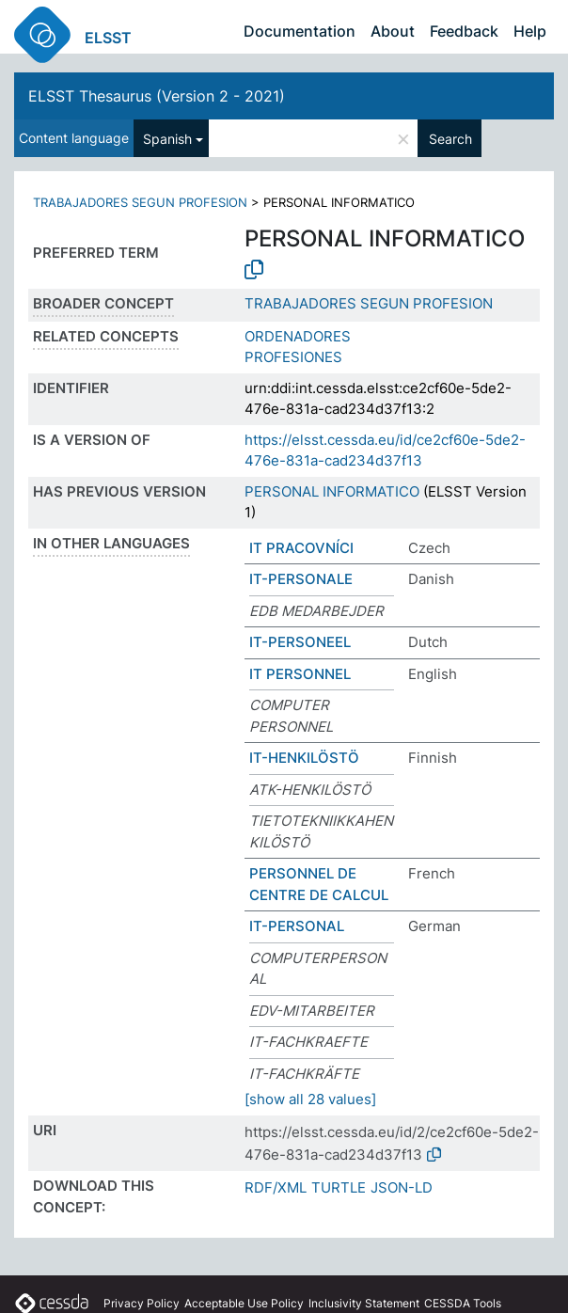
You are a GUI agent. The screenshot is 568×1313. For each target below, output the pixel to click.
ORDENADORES (298, 336)
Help (529, 31)
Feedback (464, 31)
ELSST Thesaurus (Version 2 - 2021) (156, 96)
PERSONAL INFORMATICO (332, 491)
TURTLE (338, 1187)
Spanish (167, 139)
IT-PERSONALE (301, 579)
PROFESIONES (293, 357)
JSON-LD (402, 1187)
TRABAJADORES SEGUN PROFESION (140, 202)
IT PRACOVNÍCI (301, 548)
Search (450, 139)
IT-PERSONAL (296, 926)
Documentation (299, 31)
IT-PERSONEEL (300, 642)
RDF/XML (276, 1187)
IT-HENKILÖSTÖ (304, 758)
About (393, 31)
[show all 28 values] (310, 1099)
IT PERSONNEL (300, 674)
